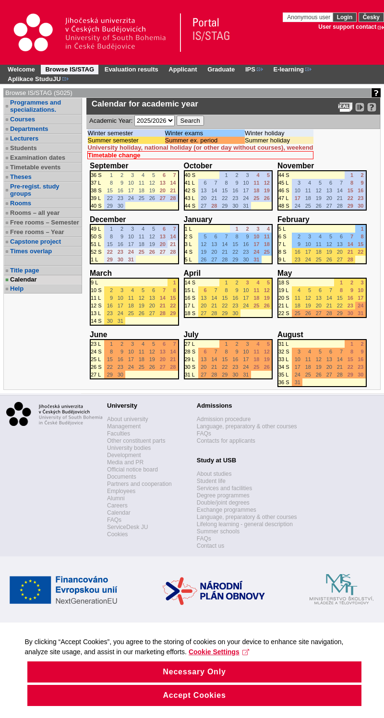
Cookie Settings (257, 670)
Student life (211, 481)
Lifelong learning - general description (245, 524)
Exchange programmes (226, 509)
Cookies (117, 534)
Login (345, 17)
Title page (24, 270)
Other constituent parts (136, 440)
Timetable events (35, 167)
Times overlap (31, 251)
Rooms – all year (35, 212)
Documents (121, 476)
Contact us (210, 545)
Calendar (23, 279)
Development (124, 455)
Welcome (21, 69)
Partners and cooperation (139, 484)
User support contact (347, 27)
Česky (371, 17)
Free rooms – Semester (44, 222)
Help (17, 288)
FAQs (114, 520)
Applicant (182, 69)
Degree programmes (223, 495)
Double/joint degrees (223, 502)
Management (124, 426)
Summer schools (218, 531)
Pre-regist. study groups (35, 190)
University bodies (129, 448)
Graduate (221, 69)
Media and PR (125, 462)
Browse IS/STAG (69, 69)
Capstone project (35, 241)
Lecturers (24, 138)
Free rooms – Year (37, 231)
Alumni (116, 498)
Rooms (20, 203)
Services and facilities (224, 488)
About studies (214, 474)
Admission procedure (224, 419)
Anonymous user (309, 17)
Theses (21, 176)
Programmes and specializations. (35, 106)
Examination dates (37, 157)
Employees (121, 491)
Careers (117, 505)
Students (23, 148)
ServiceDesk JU (127, 527)
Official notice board (132, 469)
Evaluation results (131, 69)
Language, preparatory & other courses (247, 426)
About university (127, 419)
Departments (29, 128)
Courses (22, 119)
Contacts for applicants (226, 440)
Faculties (118, 433)
